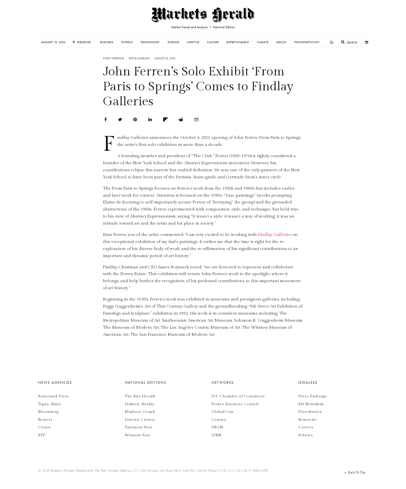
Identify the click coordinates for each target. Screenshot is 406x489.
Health (281, 42)
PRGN (217, 427)
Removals (307, 419)
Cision (44, 427)
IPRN (216, 435)
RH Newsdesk (311, 404)
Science (173, 42)
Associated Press (53, 396)
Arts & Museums (139, 58)
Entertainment (237, 42)
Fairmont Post (138, 427)
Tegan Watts (49, 404)
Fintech (127, 42)
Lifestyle (193, 42)
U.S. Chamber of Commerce (238, 396)
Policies (305, 435)
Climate (262, 42)
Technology (150, 42)
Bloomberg (48, 411)
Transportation (306, 42)
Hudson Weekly (140, 404)
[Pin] (135, 119)
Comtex (218, 419)
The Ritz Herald (140, 396)
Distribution (310, 411)
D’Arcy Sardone (113, 58)
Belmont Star (137, 435)
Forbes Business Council (235, 404)
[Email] (196, 119)
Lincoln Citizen (140, 419)
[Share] (105, 119)
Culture (213, 42)
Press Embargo (312, 396)
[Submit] (181, 119)
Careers (306, 427)
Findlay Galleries (274, 234)
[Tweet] (120, 119)
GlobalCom (222, 411)
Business (106, 42)
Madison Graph (140, 411)
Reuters (45, 419)
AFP (41, 435)
